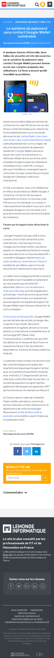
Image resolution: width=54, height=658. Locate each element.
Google (20, 151)
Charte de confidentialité (27, 616)
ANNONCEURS (37, 610)
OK (45, 478)
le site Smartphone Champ (36, 140)
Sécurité (7, 22)
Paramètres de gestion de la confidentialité (27, 622)
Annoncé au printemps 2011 (18, 316)
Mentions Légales (27, 613)
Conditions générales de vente (27, 619)
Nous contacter (19, 610)
